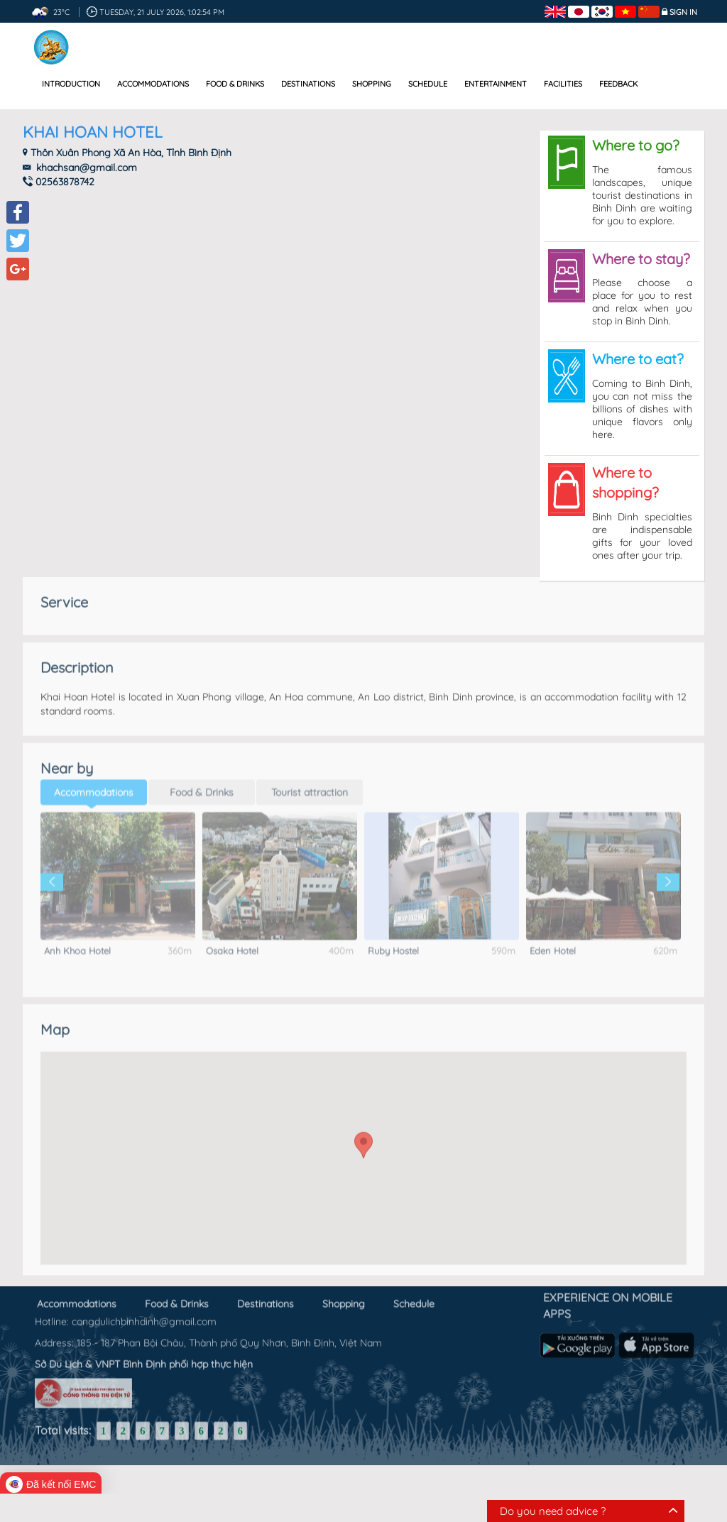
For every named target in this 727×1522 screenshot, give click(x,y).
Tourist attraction (309, 780)
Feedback (618, 84)
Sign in (683, 12)
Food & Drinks (235, 84)
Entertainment (495, 84)
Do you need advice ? (553, 1511)
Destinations (308, 84)
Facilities (563, 84)
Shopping (371, 84)
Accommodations (153, 84)
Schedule (427, 84)
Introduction (71, 84)
